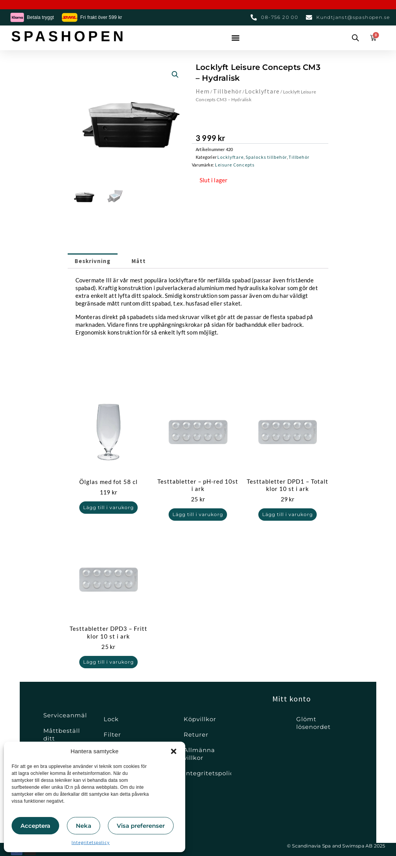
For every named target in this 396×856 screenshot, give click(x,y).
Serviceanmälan (65, 715)
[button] (174, 751)
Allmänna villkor (199, 753)
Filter (112, 734)
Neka (83, 825)
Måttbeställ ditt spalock (61, 738)
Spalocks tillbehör (266, 157)
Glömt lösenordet (313, 722)
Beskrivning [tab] (96, 262)
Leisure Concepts (234, 165)
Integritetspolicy (91, 842)
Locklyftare (265, 91)
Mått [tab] (149, 262)
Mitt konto (291, 698)
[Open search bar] (355, 38)
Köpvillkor (200, 719)
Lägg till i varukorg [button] (108, 511)
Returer (196, 734)
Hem (203, 91)
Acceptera (35, 825)
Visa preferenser (141, 825)
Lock (111, 719)
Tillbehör (228, 91)
